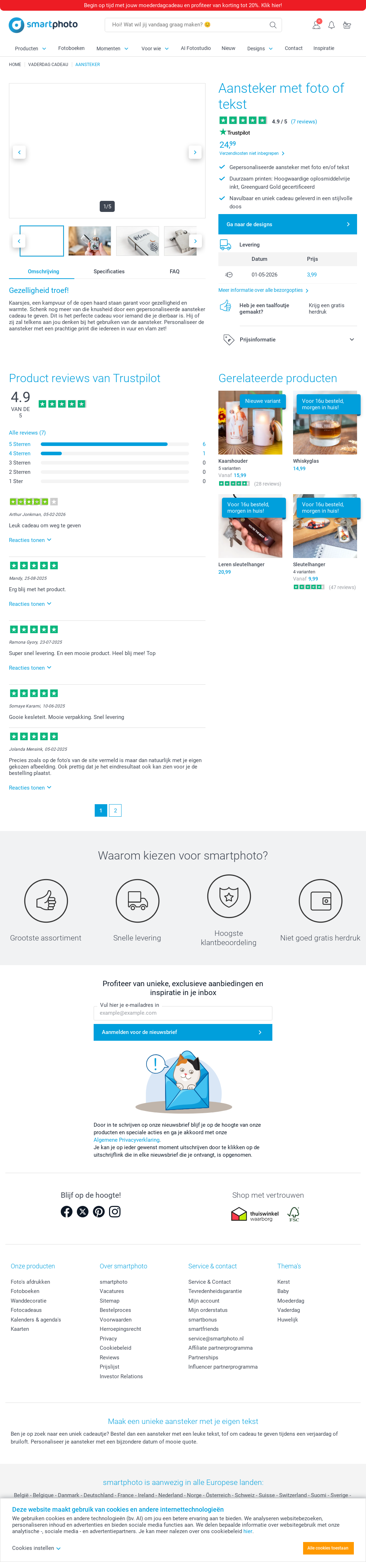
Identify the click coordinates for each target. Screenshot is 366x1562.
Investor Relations (121, 1376)
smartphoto (114, 1282)
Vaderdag (288, 1310)
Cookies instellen (36, 1548)
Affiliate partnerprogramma (220, 1348)
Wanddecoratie (28, 1301)
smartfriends (203, 1329)
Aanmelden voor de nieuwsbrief (139, 1032)
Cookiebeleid (115, 1348)
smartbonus (202, 1320)
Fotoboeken (71, 48)
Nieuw (229, 48)
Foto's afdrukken (30, 1282)
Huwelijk (287, 1320)
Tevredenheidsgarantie (215, 1291)
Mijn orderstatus (208, 1310)
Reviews (109, 1357)
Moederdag (290, 1301)
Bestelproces (115, 1310)
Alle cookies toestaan (327, 1548)
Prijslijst (109, 1367)
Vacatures (112, 1291)
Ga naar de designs (249, 224)
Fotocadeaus (26, 1310)
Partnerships (203, 1357)
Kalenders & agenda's (36, 1320)
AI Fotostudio (196, 48)
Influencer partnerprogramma (223, 1367)
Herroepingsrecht (120, 1329)
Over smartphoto (123, 1266)
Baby (283, 1291)
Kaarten (20, 1329)
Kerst (283, 1282)
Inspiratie (323, 48)
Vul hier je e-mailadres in (129, 1005)
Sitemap (109, 1301)
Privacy (108, 1338)
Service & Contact (209, 1282)
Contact (294, 48)
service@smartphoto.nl (216, 1338)
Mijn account (203, 1301)
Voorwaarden (116, 1320)
